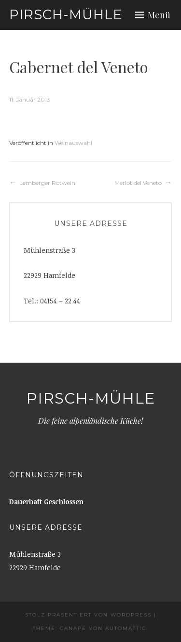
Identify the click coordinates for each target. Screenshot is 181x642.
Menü (159, 15)
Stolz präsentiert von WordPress (88, 615)
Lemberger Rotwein (47, 182)
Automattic (125, 628)
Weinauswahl (73, 142)
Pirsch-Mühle (66, 14)
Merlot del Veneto (138, 182)
